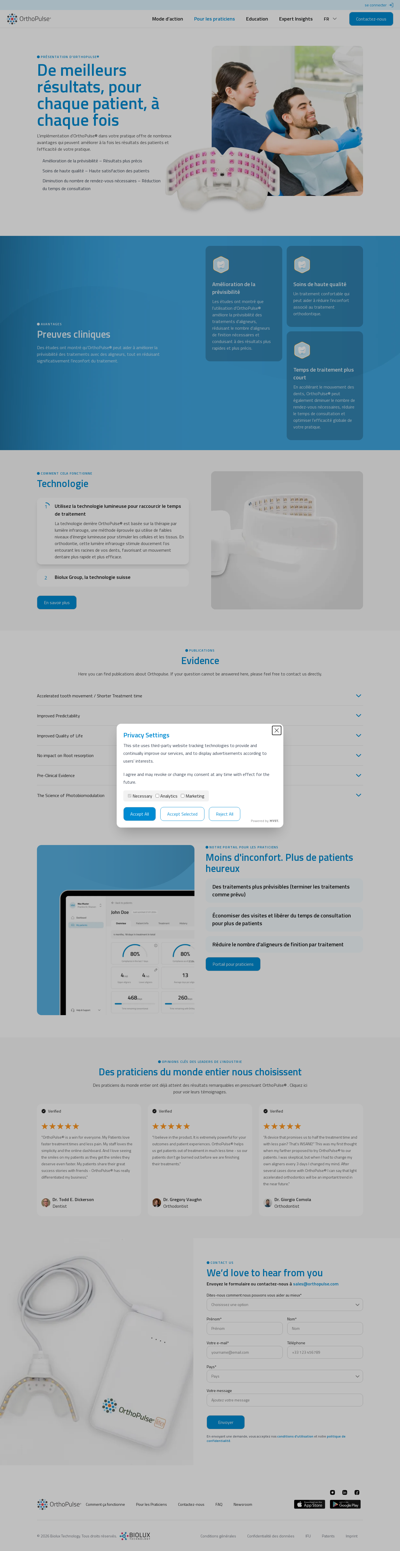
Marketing (192, 796)
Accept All (139, 814)
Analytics (167, 796)
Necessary (140, 796)
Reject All (224, 814)
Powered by (265, 821)
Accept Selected (182, 814)
